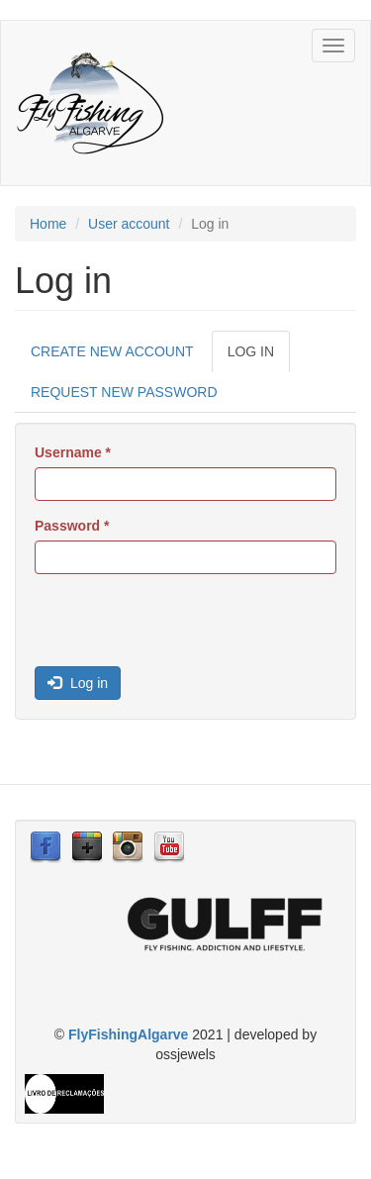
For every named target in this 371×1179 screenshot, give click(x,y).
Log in (259, 357)
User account (128, 224)
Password (72, 526)
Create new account (112, 351)
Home (48, 224)
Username (73, 452)
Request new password (124, 392)
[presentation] (185, 627)
